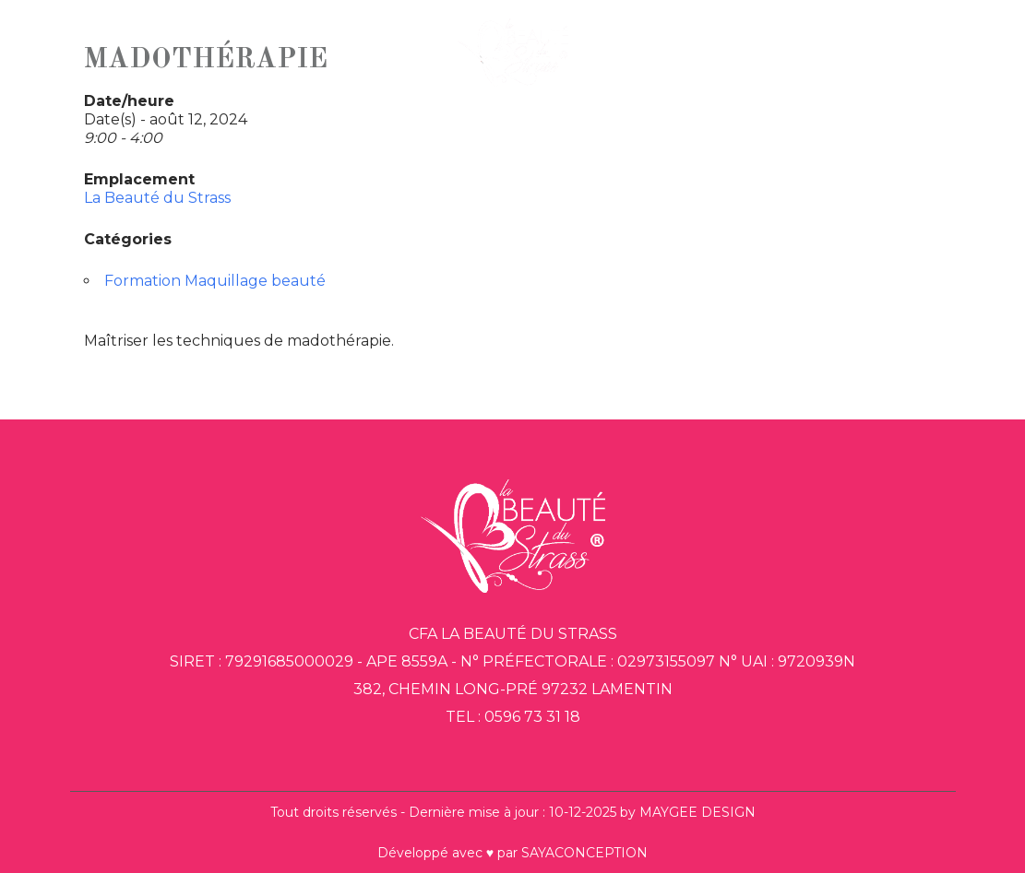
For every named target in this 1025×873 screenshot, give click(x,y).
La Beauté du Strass (157, 197)
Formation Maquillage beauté (215, 280)
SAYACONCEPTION (584, 852)
